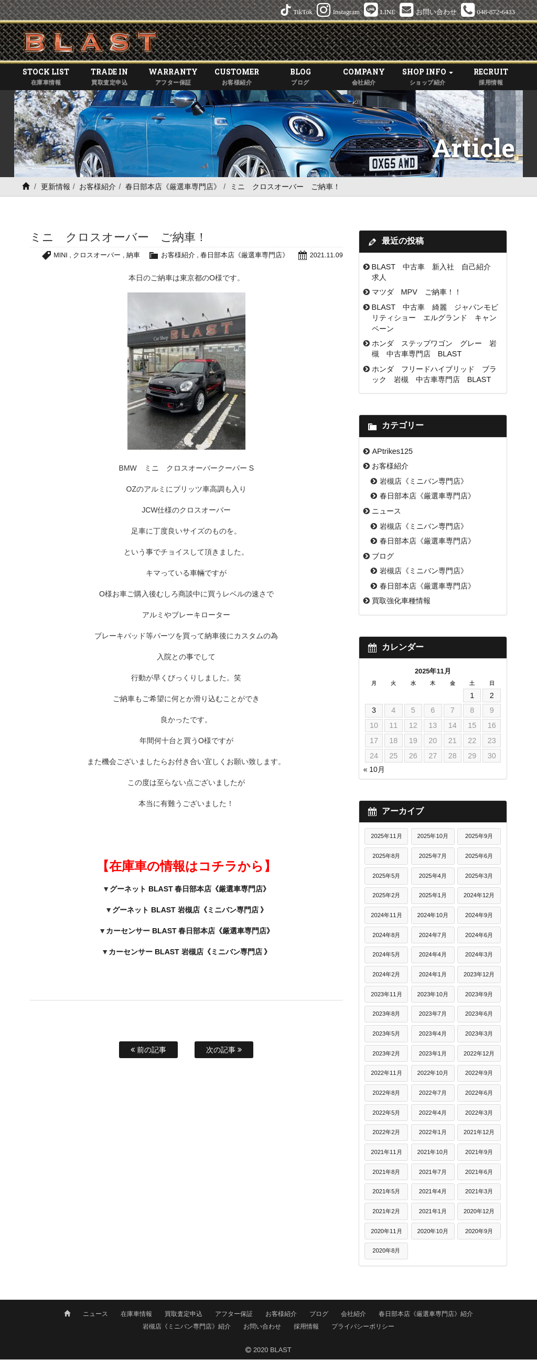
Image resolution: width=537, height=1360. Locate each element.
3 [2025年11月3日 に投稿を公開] (374, 711)
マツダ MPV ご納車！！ (416, 293)
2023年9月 (479, 995)
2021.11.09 (326, 256)
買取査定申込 (183, 1314)
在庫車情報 (136, 1314)
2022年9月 (479, 1074)
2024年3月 (479, 955)
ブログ (383, 556)
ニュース (386, 512)
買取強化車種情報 (401, 601)
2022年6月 (479, 1093)
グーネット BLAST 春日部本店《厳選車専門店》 (190, 889)
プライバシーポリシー (362, 1327)
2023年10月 (432, 995)
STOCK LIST (46, 78)
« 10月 (374, 770)
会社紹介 (353, 1314)
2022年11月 (386, 1074)
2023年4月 (433, 1034)
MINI (59, 256)
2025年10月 (432, 837)
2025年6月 (479, 857)
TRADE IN (109, 78)
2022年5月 (386, 1113)
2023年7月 (433, 1014)
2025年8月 (386, 857)
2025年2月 (386, 896)
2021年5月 (386, 1192)
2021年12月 (479, 1133)
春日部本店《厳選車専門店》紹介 (426, 1314)
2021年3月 (479, 1192)
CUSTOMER (237, 78)
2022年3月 (479, 1113)
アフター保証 (234, 1314)
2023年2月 (386, 1054)
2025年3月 (479, 876)
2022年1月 (433, 1133)
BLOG (300, 78)
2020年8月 (386, 1251)
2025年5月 (386, 876)
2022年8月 (386, 1093)
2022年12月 (479, 1054)
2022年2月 (386, 1133)
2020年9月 (479, 1231)
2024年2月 (386, 975)
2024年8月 (386, 935)
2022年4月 (433, 1113)
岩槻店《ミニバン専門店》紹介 (187, 1327)
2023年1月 (433, 1054)
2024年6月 (479, 935)
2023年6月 (479, 1014)
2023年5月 (386, 1034)
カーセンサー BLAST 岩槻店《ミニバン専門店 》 (190, 952)
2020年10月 (432, 1231)
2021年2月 (386, 1212)
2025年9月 (479, 837)
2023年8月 (386, 1014)
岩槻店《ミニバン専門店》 (424, 481)
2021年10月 (432, 1152)
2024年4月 (433, 955)
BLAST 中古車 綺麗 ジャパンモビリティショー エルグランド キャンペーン (435, 318)
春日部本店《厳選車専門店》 (173, 187)
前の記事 (148, 1051)
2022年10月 (432, 1074)
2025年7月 (433, 857)
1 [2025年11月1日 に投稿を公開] (472, 696)
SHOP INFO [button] (428, 78)
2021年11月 (386, 1152)
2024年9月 (479, 916)
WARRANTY (173, 78)
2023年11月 (386, 995)
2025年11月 (386, 837)
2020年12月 (479, 1212)
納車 (132, 256)
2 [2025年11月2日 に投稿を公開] (492, 696)
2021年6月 (479, 1172)
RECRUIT (491, 78)
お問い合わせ (262, 1327)
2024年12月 (479, 896)
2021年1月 (433, 1212)
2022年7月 (433, 1093)
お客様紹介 (97, 187)
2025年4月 (433, 876)
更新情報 (55, 187)
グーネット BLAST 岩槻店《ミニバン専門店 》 (189, 910)
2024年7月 (433, 935)
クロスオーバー (96, 256)
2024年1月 (433, 975)
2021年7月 (433, 1172)
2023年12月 (479, 975)
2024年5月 (386, 955)
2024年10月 (432, 916)
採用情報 (306, 1327)
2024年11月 (386, 916)
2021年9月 (479, 1152)
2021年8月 (386, 1172)
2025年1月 (433, 896)
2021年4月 (433, 1192)
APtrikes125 (392, 452)
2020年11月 (386, 1231)
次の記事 (224, 1051)
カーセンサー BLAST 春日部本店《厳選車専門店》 (190, 931)
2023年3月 (479, 1034)
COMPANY (364, 78)
